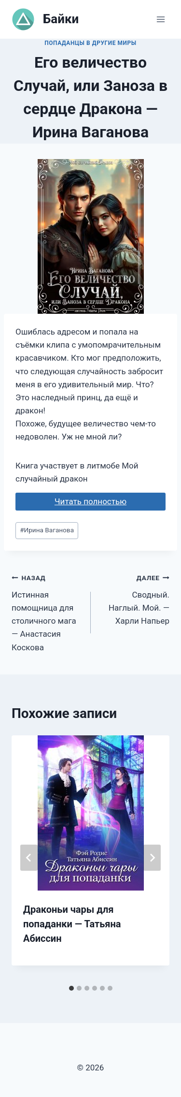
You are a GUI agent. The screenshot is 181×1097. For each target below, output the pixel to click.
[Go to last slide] (29, 858)
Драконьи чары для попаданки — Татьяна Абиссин (72, 924)
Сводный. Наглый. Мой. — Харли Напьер (134, 598)
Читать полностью (90, 501)
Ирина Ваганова (47, 530)
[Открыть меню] (160, 19)
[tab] (71, 988)
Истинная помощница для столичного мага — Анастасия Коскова (47, 611)
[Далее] (152, 858)
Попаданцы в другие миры (90, 43)
